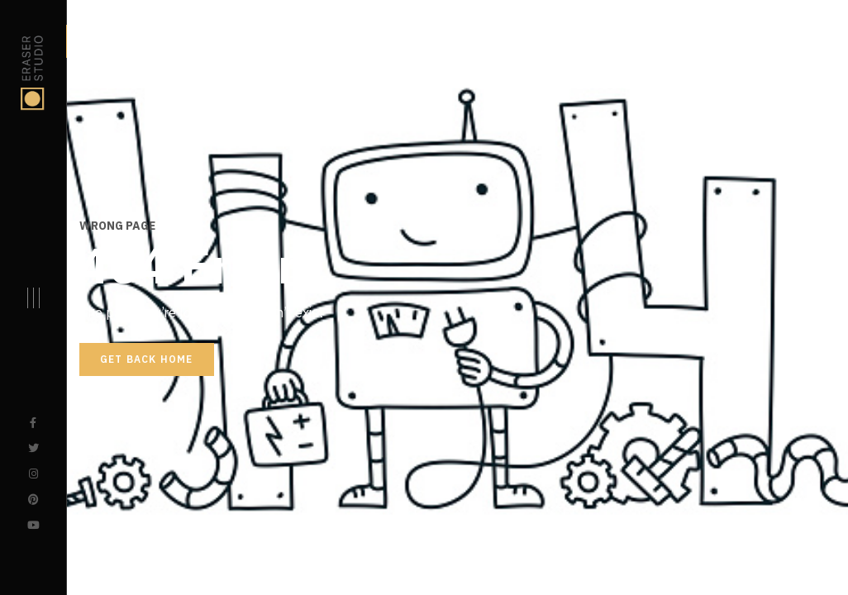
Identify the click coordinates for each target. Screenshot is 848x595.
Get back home (146, 359)
